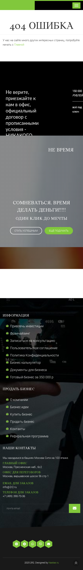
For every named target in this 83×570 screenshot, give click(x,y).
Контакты (17, 429)
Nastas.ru (54, 562)
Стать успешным (26, 230)
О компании (19, 400)
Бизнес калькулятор (25, 362)
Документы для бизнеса (28, 370)
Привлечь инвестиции (27, 326)
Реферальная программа (29, 436)
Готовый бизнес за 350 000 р (31, 377)
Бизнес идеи (19, 407)
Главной (19, 44)
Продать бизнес (22, 421)
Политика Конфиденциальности (34, 355)
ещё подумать (59, 230)
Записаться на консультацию (32, 341)
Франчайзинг (20, 333)
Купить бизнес (21, 414)
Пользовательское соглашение (33, 348)
